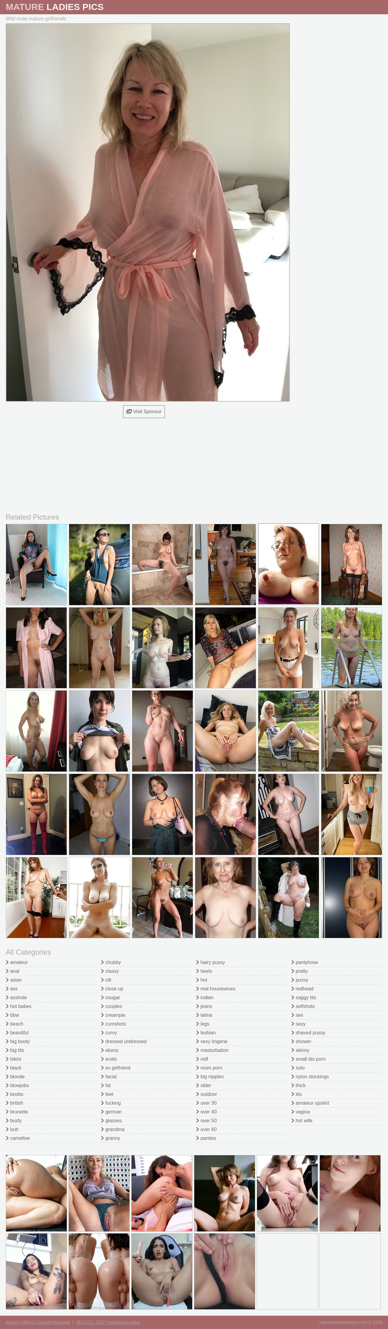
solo (298, 1067)
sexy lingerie (211, 1041)
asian (14, 980)
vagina (300, 1111)
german (111, 1111)
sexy (298, 1023)
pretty (299, 971)
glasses (111, 1120)
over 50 (206, 1120)
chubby (111, 962)
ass (12, 988)
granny (110, 1138)
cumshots (113, 1023)
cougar (110, 997)
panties (206, 1138)
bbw (12, 1015)
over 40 (206, 1111)
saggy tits (303, 997)
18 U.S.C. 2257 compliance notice (108, 1322)
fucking (111, 1103)
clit (106, 980)
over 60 (206, 1129)
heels (204, 971)
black (14, 1067)
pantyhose (304, 962)
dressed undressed (124, 1041)
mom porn (209, 1067)
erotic (109, 1059)
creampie (113, 1015)
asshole (16, 997)
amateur (17, 962)
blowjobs (17, 1085)
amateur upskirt (310, 1103)
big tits (15, 1050)
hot (201, 980)
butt (12, 1129)
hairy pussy (210, 962)
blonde (15, 1076)
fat (106, 1085)
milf (202, 1059)
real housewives (215, 988)
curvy (109, 1032)
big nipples (210, 1076)
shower (301, 1041)
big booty (18, 1041)
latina (204, 1015)
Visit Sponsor (144, 411)
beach (14, 1023)
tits (296, 1094)
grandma (113, 1129)
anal (12, 971)
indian (204, 997)
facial (109, 1076)
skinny (300, 1050)
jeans (204, 1006)
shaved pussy (308, 1032)
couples (111, 1006)
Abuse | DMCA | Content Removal (38, 1322)
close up (112, 988)
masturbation (212, 1050)
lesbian (206, 1032)
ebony (110, 1050)
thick (298, 1085)
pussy (299, 980)
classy (110, 971)
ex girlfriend (115, 1067)
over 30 (206, 1103)
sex (297, 1015)
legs (202, 1023)
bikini (13, 1059)
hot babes (19, 1006)
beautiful (17, 1032)
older (203, 1085)
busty (14, 1120)
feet (107, 1094)
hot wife (302, 1120)
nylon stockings (310, 1076)
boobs (14, 1094)
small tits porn (308, 1059)
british (14, 1103)
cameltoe (18, 1138)
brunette (17, 1111)
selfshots (303, 1006)
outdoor (206, 1094)
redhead (302, 988)
